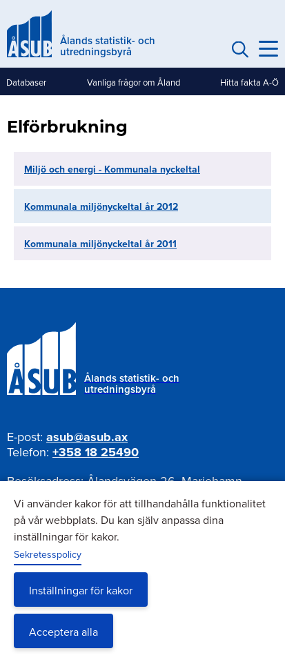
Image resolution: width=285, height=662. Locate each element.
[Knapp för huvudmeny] (268, 49)
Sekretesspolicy (47, 554)
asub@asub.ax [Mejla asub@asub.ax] (87, 437)
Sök (238, 49)
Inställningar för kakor (80, 590)
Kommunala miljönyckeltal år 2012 (101, 206)
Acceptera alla (63, 631)
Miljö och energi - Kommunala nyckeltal (112, 169)
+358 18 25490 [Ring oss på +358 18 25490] (95, 452)
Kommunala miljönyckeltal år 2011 (100, 244)
